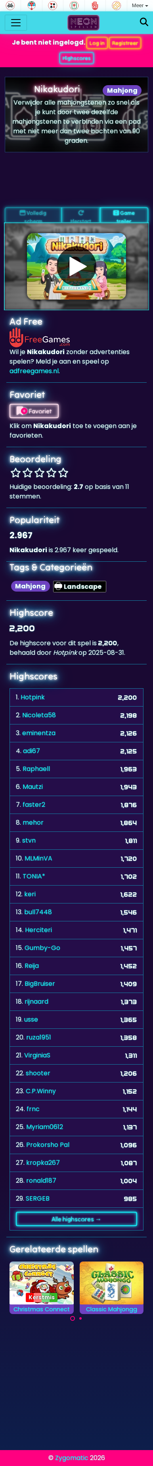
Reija (32, 965)
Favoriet (34, 411)
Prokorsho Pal (47, 1144)
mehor (33, 822)
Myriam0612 (44, 1126)
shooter (38, 1073)
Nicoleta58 (39, 715)
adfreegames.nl (34, 371)
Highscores (77, 58)
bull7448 (38, 912)
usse (31, 1019)
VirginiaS (37, 1055)
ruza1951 (38, 1037)
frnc (33, 1109)
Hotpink (33, 697)
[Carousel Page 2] (80, 1318)
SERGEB (38, 1198)
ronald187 (41, 1180)
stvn (29, 840)
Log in (97, 43)
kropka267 (43, 1162)
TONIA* (34, 876)
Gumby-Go (42, 947)
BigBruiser (40, 983)
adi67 (31, 750)
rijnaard (36, 1001)
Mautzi (33, 786)
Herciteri (38, 930)
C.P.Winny (41, 1091)
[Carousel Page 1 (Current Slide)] (72, 1318)
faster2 (34, 804)
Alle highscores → (76, 1219)
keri (30, 894)
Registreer (125, 43)
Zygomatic (71, 1457)
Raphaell (36, 768)
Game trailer (124, 216)
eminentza (38, 733)
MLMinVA (38, 858)
